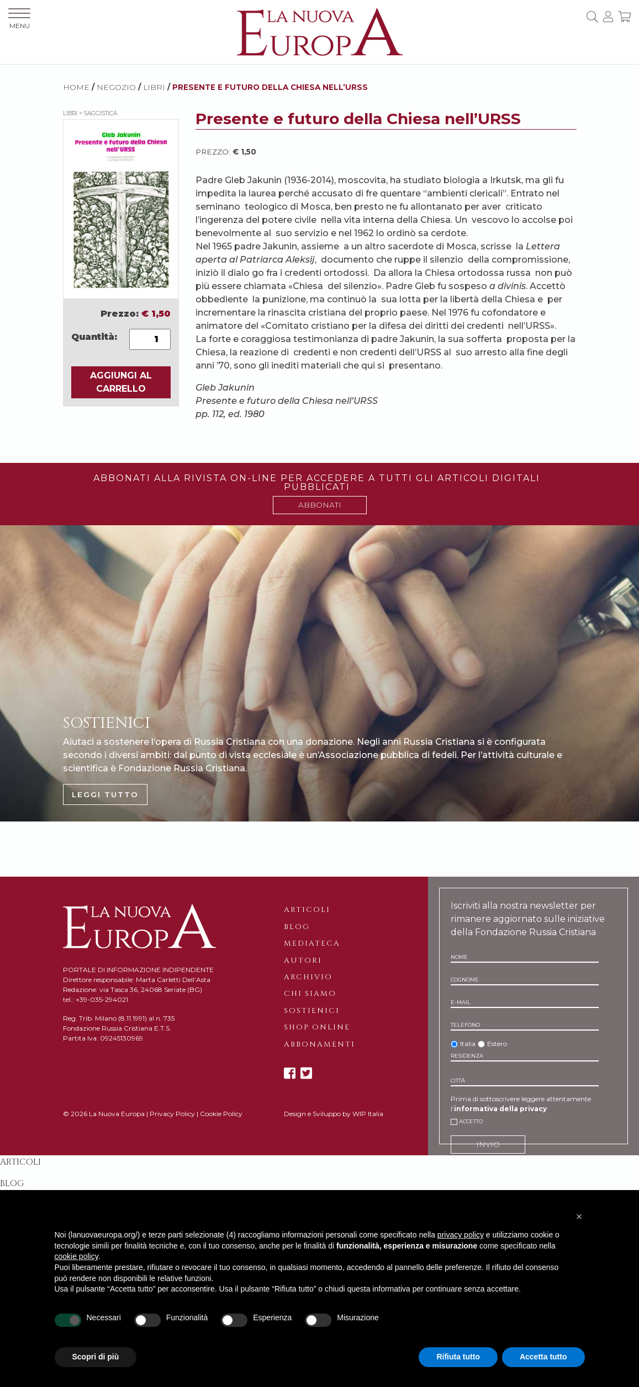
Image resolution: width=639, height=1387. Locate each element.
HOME (76, 87)
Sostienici (312, 1011)
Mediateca (312, 943)
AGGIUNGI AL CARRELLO (121, 382)
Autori (303, 960)
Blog (297, 927)
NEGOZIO (116, 87)
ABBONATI (319, 504)
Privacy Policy (172, 1113)
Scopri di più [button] (95, 1356)
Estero (497, 1043)
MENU (19, 19)
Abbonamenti (319, 1044)
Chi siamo (310, 994)
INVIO (488, 1144)
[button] (579, 1216)
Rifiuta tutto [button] (458, 1356)
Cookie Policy (221, 1113)
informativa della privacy (500, 1109)
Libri (154, 87)
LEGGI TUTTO (105, 794)
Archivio (308, 977)
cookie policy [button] (76, 1256)
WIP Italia (367, 1113)
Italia (468, 1043)
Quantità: (94, 337)
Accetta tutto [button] (543, 1356)
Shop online (317, 1027)
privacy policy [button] (460, 1234)
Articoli (307, 910)
